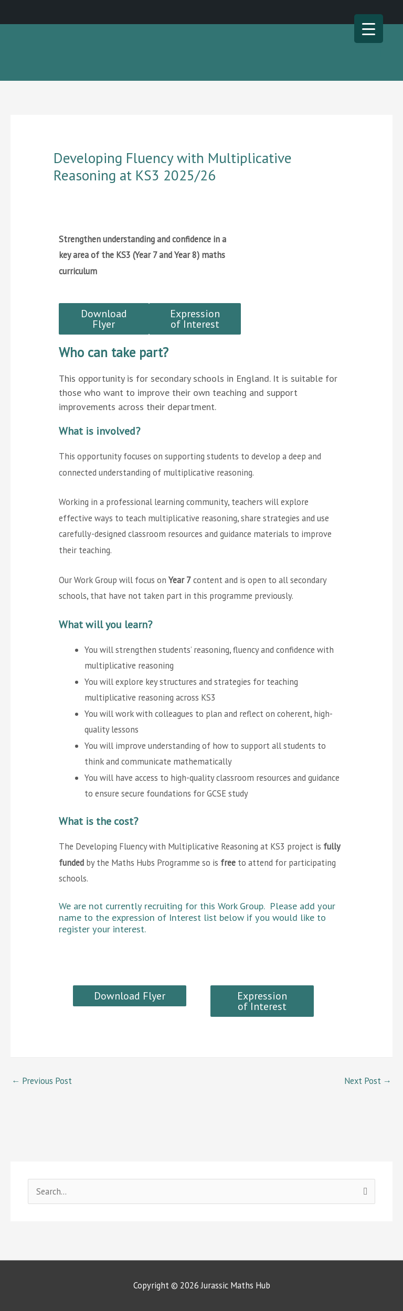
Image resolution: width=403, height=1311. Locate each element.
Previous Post (42, 1081)
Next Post (367, 1081)
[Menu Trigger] (368, 28)
